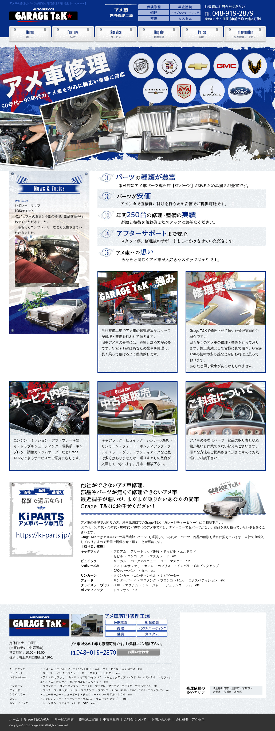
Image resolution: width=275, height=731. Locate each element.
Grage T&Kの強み (37, 719)
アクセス (223, 647)
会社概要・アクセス (244, 34)
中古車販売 (111, 719)
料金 (201, 34)
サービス (116, 34)
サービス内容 (64, 719)
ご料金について (135, 719)
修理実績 (159, 34)
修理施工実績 (88, 719)
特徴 (73, 34)
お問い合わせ (161, 719)
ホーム (30, 34)
